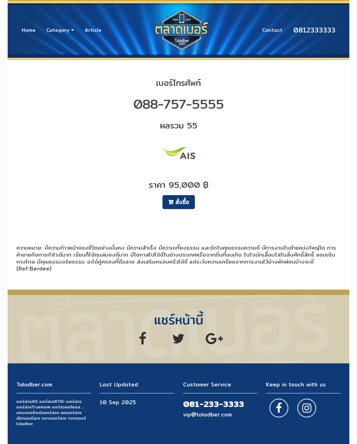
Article (93, 30)
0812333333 (314, 30)
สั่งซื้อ (178, 202)
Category (60, 30)
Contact (272, 30)
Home (29, 30)
